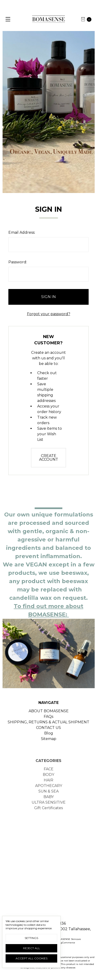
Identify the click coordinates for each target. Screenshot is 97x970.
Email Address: (21, 232)
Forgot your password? (48, 314)
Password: (17, 262)
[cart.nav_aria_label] (87, 19)
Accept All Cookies (31, 958)
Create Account (48, 458)
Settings (31, 938)
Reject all (31, 948)
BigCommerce (66, 942)
